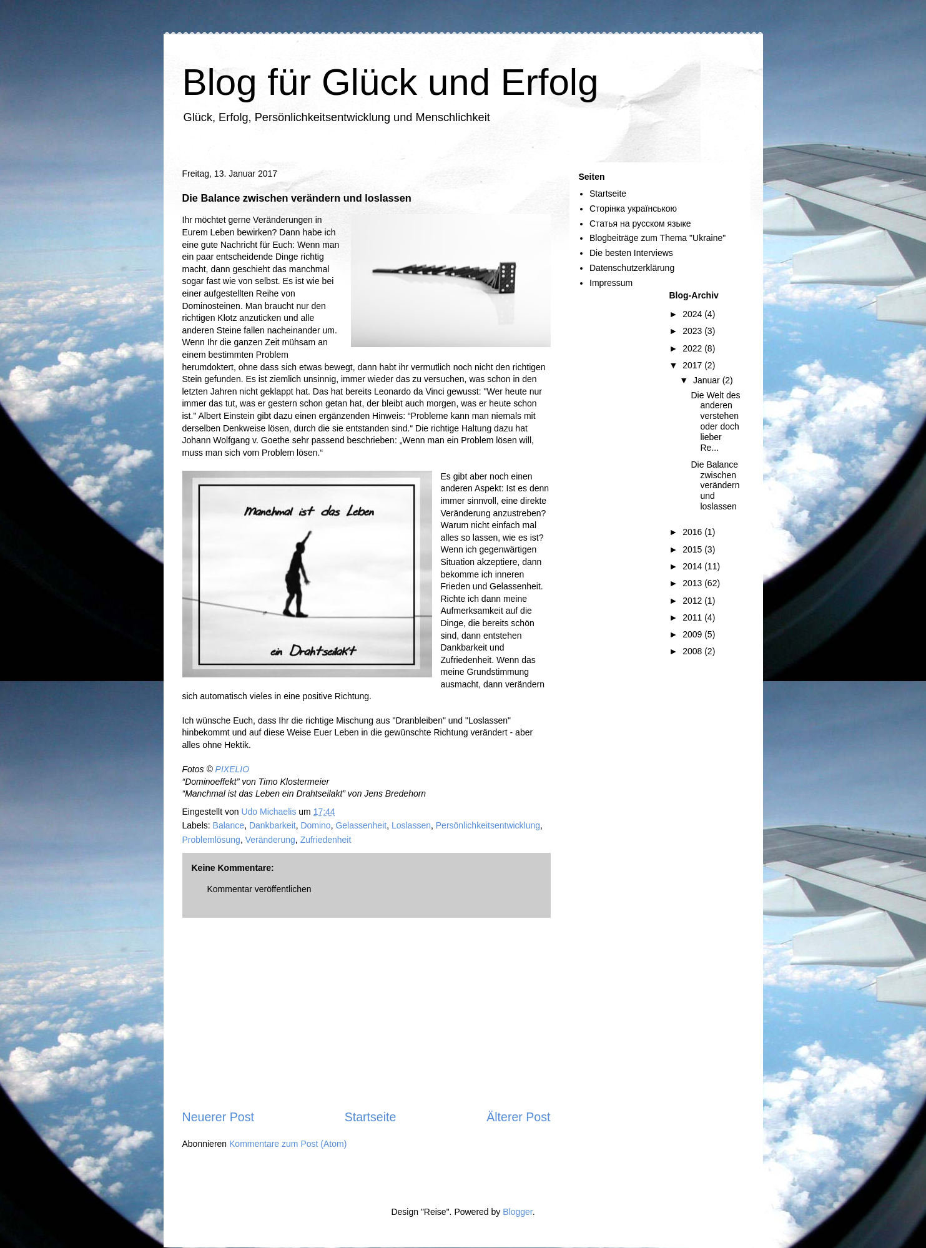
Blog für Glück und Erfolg (390, 82)
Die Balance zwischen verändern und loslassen (715, 485)
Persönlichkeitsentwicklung (488, 825)
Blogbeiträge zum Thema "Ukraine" (657, 238)
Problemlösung (211, 840)
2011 (693, 617)
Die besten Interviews (631, 253)
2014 (693, 566)
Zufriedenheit (326, 840)
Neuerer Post (218, 1117)
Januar (707, 380)
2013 (693, 583)
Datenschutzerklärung (631, 268)
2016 (693, 532)
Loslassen (411, 825)
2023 (693, 331)
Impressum (611, 283)
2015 (693, 549)
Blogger (517, 1212)
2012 (693, 601)
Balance (229, 825)
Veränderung (270, 840)
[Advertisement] (366, 1013)
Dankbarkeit (272, 825)
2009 (693, 634)
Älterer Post (518, 1117)
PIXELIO (232, 769)
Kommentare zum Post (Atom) (288, 1144)
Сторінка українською (633, 209)
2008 (693, 651)
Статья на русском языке (640, 223)
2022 (693, 348)
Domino (315, 825)
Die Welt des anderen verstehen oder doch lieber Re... (715, 421)
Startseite (371, 1117)
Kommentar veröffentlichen (259, 889)
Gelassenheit (361, 825)
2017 (693, 365)
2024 (693, 314)
